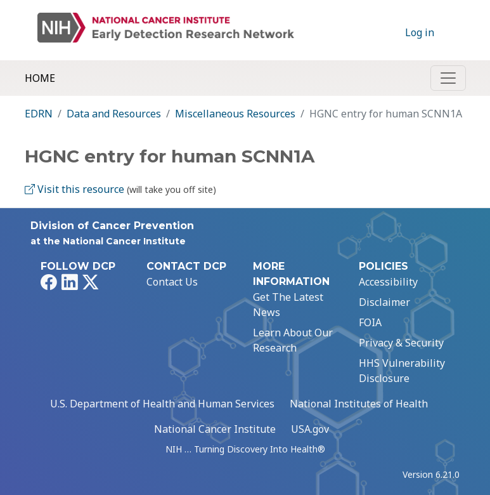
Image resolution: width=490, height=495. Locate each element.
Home (40, 78)
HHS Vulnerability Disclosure (402, 370)
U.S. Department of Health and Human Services (162, 404)
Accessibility (388, 282)
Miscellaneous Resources (235, 114)
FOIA (370, 322)
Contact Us (172, 282)
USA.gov (310, 429)
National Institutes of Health (359, 404)
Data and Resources (114, 114)
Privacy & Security (401, 343)
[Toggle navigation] (448, 78)
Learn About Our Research (293, 340)
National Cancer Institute (215, 429)
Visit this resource (74, 189)
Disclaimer (384, 302)
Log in (419, 32)
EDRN (39, 114)
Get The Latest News (288, 304)
